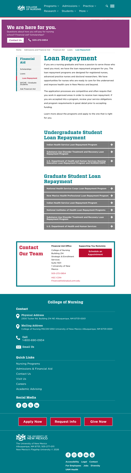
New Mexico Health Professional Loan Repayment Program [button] (77, 196)
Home (18, 50)
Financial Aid (59, 50)
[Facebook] (18, 405)
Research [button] (51, 11)
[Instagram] (24, 405)
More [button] (83, 11)
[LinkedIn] (36, 405)
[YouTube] (92, 455)
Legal (84, 462)
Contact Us (15, 40)
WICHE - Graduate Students (28, 83)
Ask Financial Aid (27, 89)
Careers (21, 384)
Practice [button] (89, 5)
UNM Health (72, 469)
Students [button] (69, 11)
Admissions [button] (71, 5)
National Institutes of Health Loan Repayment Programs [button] (76, 210)
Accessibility (72, 462)
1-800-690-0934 (33, 340)
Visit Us (21, 379)
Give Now (98, 421)
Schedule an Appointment (95, 253)
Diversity (95, 465)
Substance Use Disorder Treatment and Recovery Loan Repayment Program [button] (75, 153)
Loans (69, 50)
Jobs (85, 465)
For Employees (73, 465)
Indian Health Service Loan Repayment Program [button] (72, 145)
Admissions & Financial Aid (34, 369)
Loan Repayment (82, 50)
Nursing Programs (28, 363)
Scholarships (25, 69)
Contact (93, 462)
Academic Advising (29, 389)
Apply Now (32, 421)
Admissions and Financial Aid (37, 50)
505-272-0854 (38, 40)
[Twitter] (30, 405)
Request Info (65, 421)
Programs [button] (51, 5)
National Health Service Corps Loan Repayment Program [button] (76, 188)
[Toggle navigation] (112, 6)
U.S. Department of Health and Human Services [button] (71, 226)
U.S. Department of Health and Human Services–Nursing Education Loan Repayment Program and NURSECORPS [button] (76, 162)
